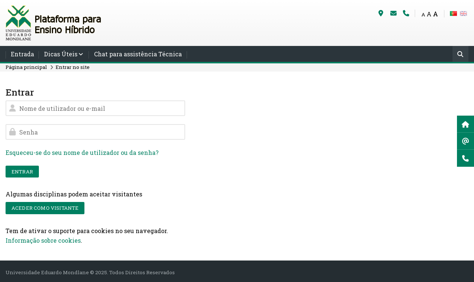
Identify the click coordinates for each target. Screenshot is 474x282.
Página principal (26, 67)
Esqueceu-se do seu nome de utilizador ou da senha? (82, 152)
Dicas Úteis (60, 54)
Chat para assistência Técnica (138, 54)
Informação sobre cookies (43, 240)
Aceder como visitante (45, 208)
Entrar (22, 171)
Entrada (22, 54)
